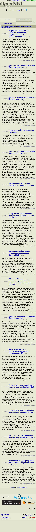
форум (19, 10)
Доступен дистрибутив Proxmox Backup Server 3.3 (22, 318)
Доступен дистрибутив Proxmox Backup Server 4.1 (22, 99)
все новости (8, 19)
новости (9, 10)
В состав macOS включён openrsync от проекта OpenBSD (21, 184)
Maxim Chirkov (30, 516)
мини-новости (8, 23)
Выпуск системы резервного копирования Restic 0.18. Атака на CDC (21, 216)
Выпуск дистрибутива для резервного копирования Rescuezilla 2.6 (19, 253)
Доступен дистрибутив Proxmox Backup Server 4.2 (22, 67)
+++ (14, 10)
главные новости (24, 19)
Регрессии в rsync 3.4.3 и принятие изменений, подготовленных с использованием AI (19, 34)
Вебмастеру (31, 519)
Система (20, 26)
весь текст (33, 60)
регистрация (23, 0)
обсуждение (24, 60)
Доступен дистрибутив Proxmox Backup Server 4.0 (22, 152)
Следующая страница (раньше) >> (18, 487)
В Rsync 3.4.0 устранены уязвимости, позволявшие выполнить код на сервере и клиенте (20, 282)
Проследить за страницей (5, 518)
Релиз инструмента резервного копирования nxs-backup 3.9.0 (21, 411)
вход (18, 0)
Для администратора (9, 26)
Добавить (23, 517)
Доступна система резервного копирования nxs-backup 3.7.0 (21, 436)
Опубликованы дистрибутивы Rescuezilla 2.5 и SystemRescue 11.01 (21, 463)
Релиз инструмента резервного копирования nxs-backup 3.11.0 (21, 386)
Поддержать (31, 517)
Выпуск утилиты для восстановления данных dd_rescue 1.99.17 (19, 351)
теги (23, 10)
